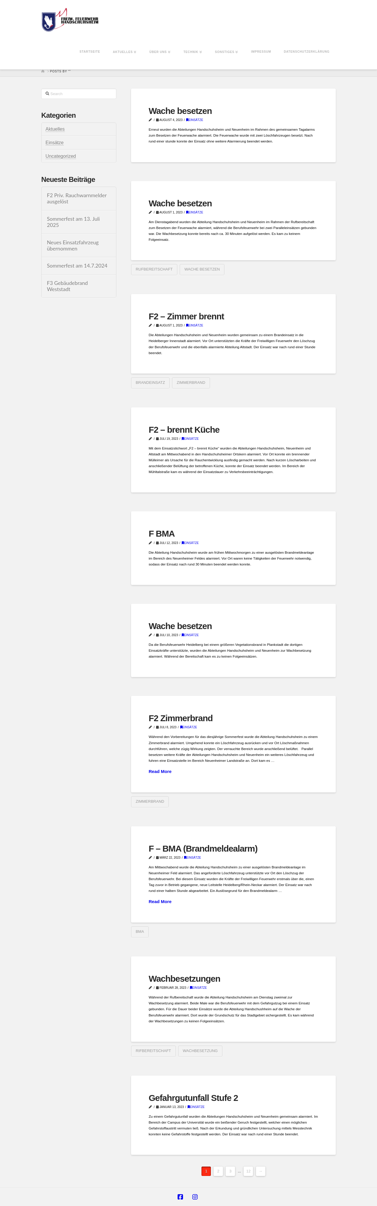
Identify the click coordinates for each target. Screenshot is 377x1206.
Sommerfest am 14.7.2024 (77, 266)
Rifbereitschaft (153, 1051)
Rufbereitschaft (154, 269)
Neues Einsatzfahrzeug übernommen (73, 245)
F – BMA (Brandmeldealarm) (203, 848)
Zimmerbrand (191, 382)
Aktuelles (55, 129)
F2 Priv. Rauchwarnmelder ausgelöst (77, 198)
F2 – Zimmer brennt (186, 316)
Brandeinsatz (150, 382)
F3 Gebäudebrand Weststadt (67, 286)
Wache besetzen (180, 111)
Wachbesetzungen (184, 978)
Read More (160, 771)
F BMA (162, 533)
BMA (140, 931)
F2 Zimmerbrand (181, 718)
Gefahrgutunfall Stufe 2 (193, 1098)
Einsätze (194, 120)
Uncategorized (61, 156)
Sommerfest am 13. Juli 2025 (73, 222)
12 (248, 1171)
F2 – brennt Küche (184, 429)
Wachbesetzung (200, 1051)
